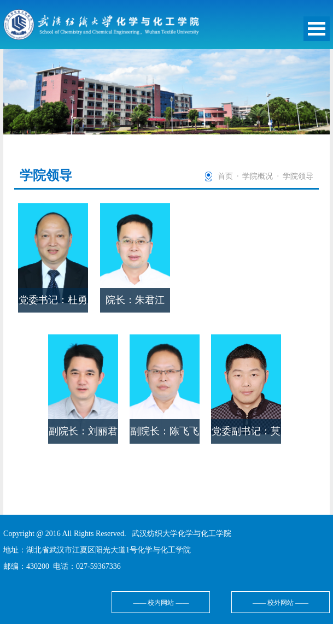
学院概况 (257, 176)
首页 (225, 176)
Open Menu (316, 28)
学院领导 (298, 176)
